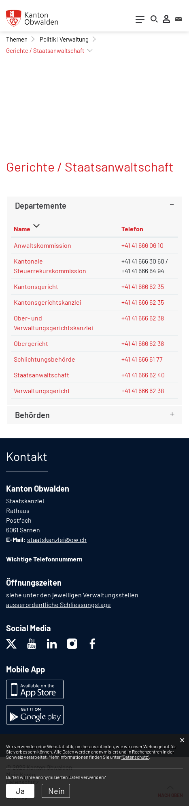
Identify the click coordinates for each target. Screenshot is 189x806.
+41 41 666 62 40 (143, 375)
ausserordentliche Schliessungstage (58, 604)
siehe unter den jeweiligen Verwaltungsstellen (72, 595)
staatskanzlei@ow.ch (57, 539)
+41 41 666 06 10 (142, 245)
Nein (56, 791)
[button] (17, 39)
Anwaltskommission (42, 245)
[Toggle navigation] (140, 21)
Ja (20, 791)
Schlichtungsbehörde (44, 359)
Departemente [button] (40, 205)
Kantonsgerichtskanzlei (47, 302)
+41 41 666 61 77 (142, 359)
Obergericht (31, 343)
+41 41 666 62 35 (142, 286)
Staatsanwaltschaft (41, 375)
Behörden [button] (32, 415)
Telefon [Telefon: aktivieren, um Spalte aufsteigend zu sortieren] (132, 228)
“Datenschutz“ (135, 757)
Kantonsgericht (36, 286)
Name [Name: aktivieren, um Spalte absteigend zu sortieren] (22, 228)
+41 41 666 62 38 (142, 318)
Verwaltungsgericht (42, 390)
